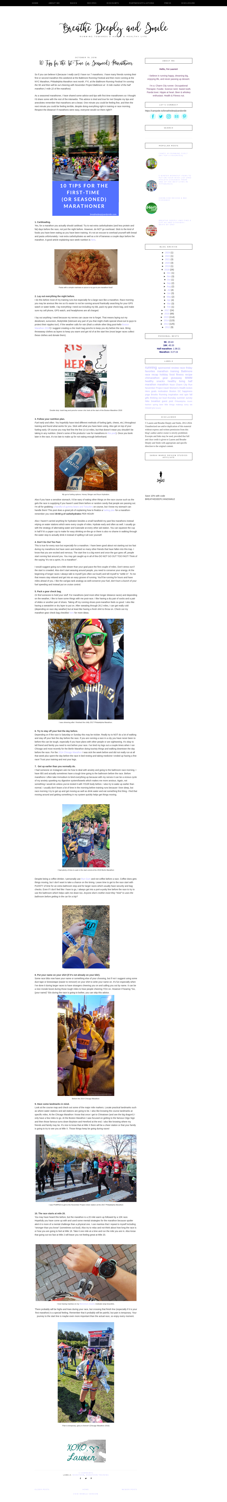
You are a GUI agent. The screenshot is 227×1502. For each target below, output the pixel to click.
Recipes (91, 3)
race (182, 367)
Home (35, 3)
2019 (167, 266)
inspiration (173, 394)
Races (73, 3)
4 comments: (86, 1473)
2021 (167, 259)
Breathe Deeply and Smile (113, 29)
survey (189, 398)
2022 (167, 256)
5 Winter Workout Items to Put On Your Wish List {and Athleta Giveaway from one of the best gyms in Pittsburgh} (175, 180)
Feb (169, 307)
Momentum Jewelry (87, 1304)
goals (153, 391)
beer (161, 405)
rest (181, 394)
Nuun (172, 384)
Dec (169, 273)
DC (179, 391)
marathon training (97, 1475)
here (93, 240)
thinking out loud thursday (163, 398)
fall (190, 394)
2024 (167, 252)
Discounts (113, 3)
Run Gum (86, 879)
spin (186, 394)
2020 (167, 263)
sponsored (164, 367)
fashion (148, 405)
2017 (166, 310)
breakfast (155, 401)
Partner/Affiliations (141, 3)
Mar (169, 303)
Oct (169, 279)
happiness (187, 391)
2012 (167, 327)
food (172, 374)
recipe (188, 374)
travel (166, 388)
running (151, 367)
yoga (147, 394)
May (169, 296)
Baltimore (186, 371)
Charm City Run (184, 384)
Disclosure (188, 3)
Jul (168, 290)
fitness (180, 374)
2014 (166, 320)
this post (112, 433)
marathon (78, 1475)
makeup (179, 405)
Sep (169, 283)
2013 (166, 324)
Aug (169, 286)
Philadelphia (180, 401)
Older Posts (42, 1489)
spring (155, 405)
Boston (172, 391)
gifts (147, 398)
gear (165, 377)
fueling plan (109, 510)
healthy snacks (155, 381)
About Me (54, 3)
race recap (151, 374)
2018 (166, 269)
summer (181, 398)
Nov (169, 276)
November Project (154, 388)
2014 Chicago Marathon (70, 752)
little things (170, 405)
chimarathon (152, 377)
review (175, 367)
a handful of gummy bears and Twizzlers (73, 506)
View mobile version (85, 1494)
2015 (166, 317)
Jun (169, 293)
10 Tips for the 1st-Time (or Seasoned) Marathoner (86, 64)
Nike (147, 401)
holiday (164, 374)
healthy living (176, 381)
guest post (167, 401)
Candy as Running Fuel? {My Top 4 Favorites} (173, 154)
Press (167, 3)
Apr (169, 300)
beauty (158, 408)
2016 (166, 313)
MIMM (188, 377)
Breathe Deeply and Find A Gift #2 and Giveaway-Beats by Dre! (175, 222)
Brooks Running (159, 394)
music (189, 401)
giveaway (176, 377)
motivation (163, 391)
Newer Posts (129, 1489)
